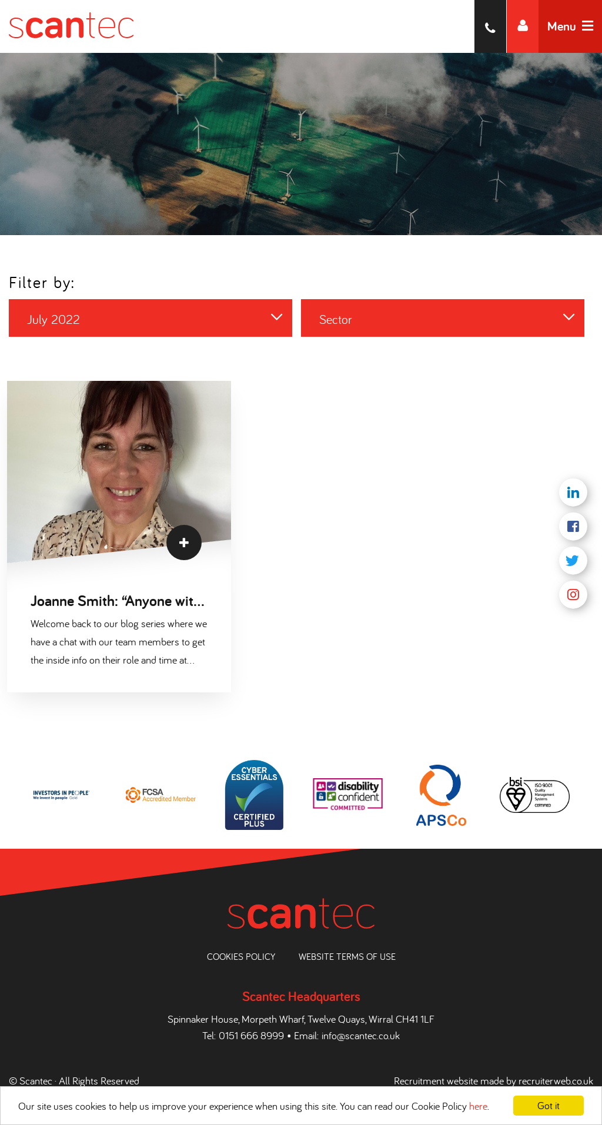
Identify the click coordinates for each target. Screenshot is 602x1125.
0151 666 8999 (251, 1035)
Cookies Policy (241, 956)
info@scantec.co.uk (361, 1035)
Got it (548, 1105)
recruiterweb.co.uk (556, 1080)
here (478, 1106)
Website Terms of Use (347, 956)
